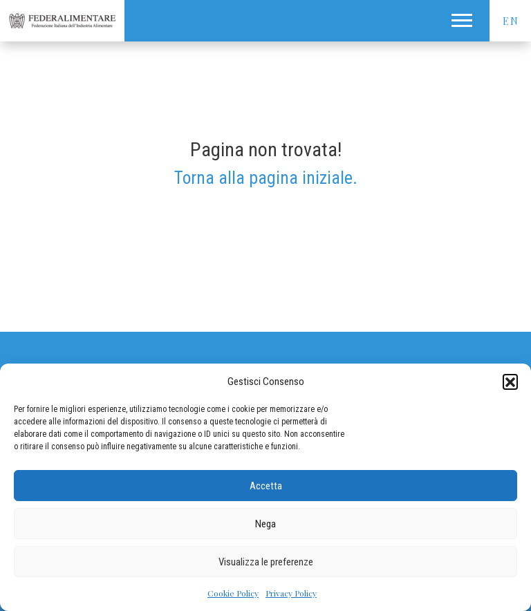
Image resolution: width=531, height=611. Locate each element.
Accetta (266, 486)
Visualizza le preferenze (265, 562)
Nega (265, 524)
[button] (510, 381)
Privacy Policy (291, 593)
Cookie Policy (233, 593)
